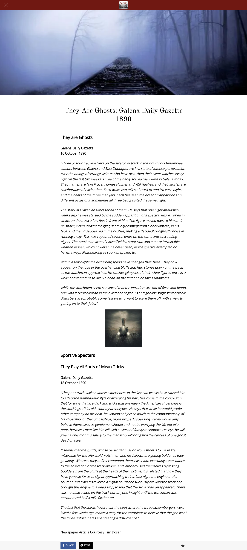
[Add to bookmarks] (183, 545)
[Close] (6, 5)
